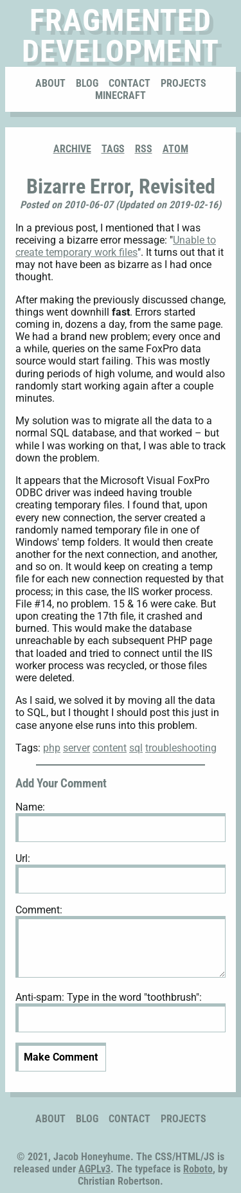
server (76, 748)
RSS (143, 149)
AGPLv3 (94, 1169)
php (51, 748)
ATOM (175, 149)
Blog (87, 83)
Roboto (198, 1169)
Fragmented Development (120, 35)
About (50, 83)
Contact (129, 83)
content (110, 748)
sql (136, 748)
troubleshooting (181, 748)
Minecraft (120, 95)
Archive (72, 149)
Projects (183, 83)
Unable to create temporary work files (115, 246)
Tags (113, 149)
